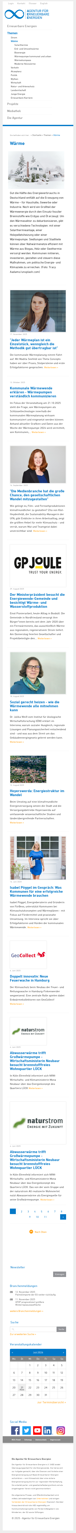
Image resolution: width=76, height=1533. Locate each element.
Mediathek (14, 111)
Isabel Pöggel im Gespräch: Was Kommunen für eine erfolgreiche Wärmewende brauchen (36, 891)
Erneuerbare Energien (22, 26)
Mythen (14, 78)
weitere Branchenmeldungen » (26, 1310)
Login (11, 3)
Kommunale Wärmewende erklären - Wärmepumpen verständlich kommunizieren (33, 392)
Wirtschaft (16, 82)
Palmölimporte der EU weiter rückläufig (35, 1294)
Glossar (33, 3)
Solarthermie (21, 44)
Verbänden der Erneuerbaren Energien (29, 1502)
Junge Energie (18, 93)
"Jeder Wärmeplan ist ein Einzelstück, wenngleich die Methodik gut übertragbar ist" (34, 344)
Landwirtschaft (18, 90)
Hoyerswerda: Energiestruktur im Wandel (37, 793)
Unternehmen (42, 1498)
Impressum (55, 1439)
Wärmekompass (22, 60)
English (44, 3)
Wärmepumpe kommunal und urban (32, 56)
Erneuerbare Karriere (22, 97)
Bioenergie (19, 52)
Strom (14, 37)
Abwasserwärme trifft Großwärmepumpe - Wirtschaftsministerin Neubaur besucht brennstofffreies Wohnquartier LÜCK (35, 1061)
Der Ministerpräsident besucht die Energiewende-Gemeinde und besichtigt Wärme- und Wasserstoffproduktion (37, 600)
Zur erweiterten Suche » (23, 1334)
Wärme (14, 41)
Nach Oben (41, 1231)
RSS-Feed (16, 1439)
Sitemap (28, 1439)
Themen (12, 33)
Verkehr (15, 67)
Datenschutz (40, 1439)
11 (45, 1216)
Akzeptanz (16, 71)
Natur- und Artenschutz (22, 86)
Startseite (36, 135)
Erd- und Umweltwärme (26, 48)
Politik (14, 75)
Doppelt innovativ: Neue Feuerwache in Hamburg (30, 978)
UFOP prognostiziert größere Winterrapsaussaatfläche (29, 1303)
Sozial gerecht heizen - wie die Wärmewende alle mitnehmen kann (34, 706)
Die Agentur (15, 118)
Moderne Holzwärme (25, 63)
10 (37, 1216)
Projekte (12, 104)
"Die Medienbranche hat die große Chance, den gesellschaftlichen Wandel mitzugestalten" (37, 495)
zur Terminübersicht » (51, 1402)
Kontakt (21, 3)
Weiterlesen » (51, 367)
